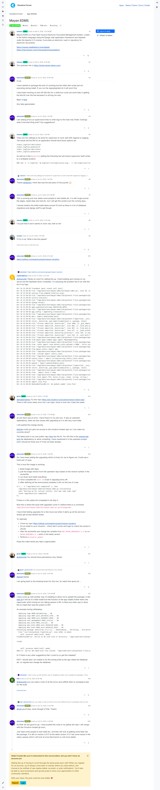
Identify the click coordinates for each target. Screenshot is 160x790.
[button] (3, 783)
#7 (89, 195)
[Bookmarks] (3, 20)
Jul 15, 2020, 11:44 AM (42, 220)
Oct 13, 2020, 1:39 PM (45, 454)
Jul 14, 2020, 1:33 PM (45, 116)
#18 (89, 678)
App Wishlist (15, 25)
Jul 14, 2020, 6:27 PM (45, 195)
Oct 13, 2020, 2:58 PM (40, 554)
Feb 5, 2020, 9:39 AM (42, 62)
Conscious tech (21, 690)
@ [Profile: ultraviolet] (22, 279)
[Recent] (3, 7)
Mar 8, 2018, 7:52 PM (42, 31)
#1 (89, 31)
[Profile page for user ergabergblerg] (12, 277)
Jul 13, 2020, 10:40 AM (45, 78)
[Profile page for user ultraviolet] (12, 79)
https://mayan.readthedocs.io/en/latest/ (33, 47)
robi (18, 678)
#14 (89, 454)
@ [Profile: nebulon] (27, 182)
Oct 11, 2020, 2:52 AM (41, 276)
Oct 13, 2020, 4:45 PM (45, 573)
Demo (134, 5)
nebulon (19, 31)
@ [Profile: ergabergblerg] (23, 399)
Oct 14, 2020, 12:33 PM (46, 706)
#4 (89, 116)
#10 (89, 256)
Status (128, 5)
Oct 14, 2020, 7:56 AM (45, 593)
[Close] (87, 756)
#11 (89, 276)
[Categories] (3, 2)
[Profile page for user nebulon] (12, 33)
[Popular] (3, 16)
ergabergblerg (22, 276)
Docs (141, 5)
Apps (121, 5)
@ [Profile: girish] (20, 429)
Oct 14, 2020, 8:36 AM (34, 678)
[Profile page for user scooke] (12, 237)
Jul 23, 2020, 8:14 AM (45, 256)
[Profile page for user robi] (12, 680)
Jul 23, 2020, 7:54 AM (36, 236)
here (25, 100)
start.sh (20, 599)
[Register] (157, 7)
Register (15, 783)
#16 (89, 573)
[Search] (3, 25)
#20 (89, 721)
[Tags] (3, 11)
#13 (89, 414)
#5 (89, 134)
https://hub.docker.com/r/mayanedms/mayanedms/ (38, 50)
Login (23, 783)
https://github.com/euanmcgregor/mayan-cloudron (38, 259)
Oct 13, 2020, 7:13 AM (45, 414)
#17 (89, 593)
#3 (89, 78)
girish (19, 396)
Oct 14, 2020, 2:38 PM (45, 721)
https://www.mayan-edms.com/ (47, 65)
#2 (89, 62)
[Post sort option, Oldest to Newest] (105, 35)
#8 (89, 220)
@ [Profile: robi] (19, 709)
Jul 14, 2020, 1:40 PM (42, 134)
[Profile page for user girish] (12, 397)
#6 (89, 179)
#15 (89, 554)
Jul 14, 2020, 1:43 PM (45, 179)
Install (147, 5)
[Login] (157, 2)
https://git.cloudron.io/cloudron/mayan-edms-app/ (63, 399)
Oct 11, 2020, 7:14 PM (40, 396)
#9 (89, 236)
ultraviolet (20, 78)
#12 (89, 396)
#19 (89, 706)
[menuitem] (157, 2)
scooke (19, 236)
